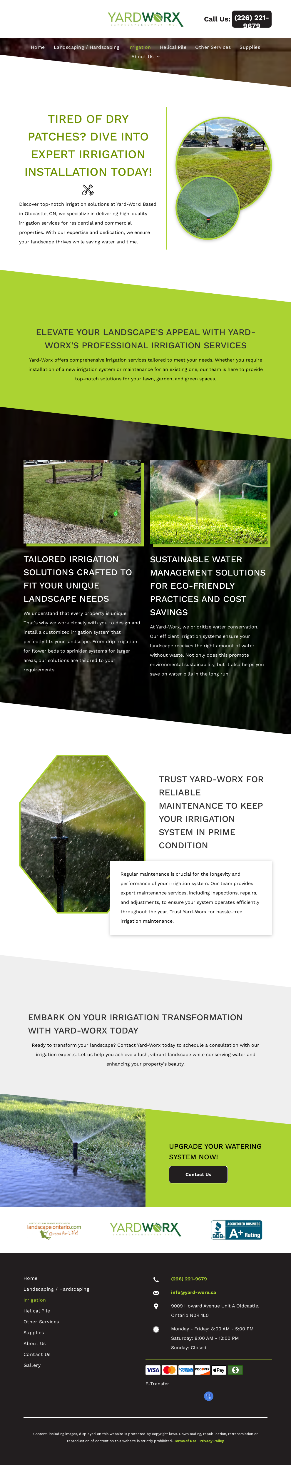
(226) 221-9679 (189, 1279)
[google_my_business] (208, 1397)
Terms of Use (185, 1441)
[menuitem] (37, 47)
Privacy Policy (212, 1441)
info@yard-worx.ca (193, 1292)
